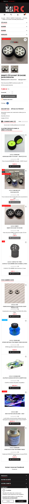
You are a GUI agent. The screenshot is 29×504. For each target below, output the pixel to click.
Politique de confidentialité (10, 498)
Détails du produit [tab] (17, 109)
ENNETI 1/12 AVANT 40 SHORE (14, 228)
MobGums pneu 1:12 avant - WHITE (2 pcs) (15, 156)
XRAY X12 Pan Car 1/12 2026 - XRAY (14, 413)
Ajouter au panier (8, 96)
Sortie (8, 501)
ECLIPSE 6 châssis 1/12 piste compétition (14, 378)
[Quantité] (9, 92)
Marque (20, 79)
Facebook (14, 469)
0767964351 (11, 1)
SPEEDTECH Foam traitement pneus (14, 449)
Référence (4, 79)
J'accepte (20, 501)
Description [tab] (5, 109)
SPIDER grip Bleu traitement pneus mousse (14, 342)
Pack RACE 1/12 (14, 192)
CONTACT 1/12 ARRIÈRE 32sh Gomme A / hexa (14, 263)
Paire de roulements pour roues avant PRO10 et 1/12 (14, 307)
